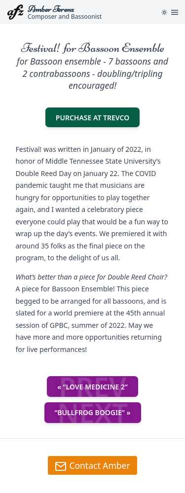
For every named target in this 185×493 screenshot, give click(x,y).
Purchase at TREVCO (98, 117)
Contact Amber (92, 465)
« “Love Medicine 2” (92, 386)
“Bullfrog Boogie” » (92, 412)
